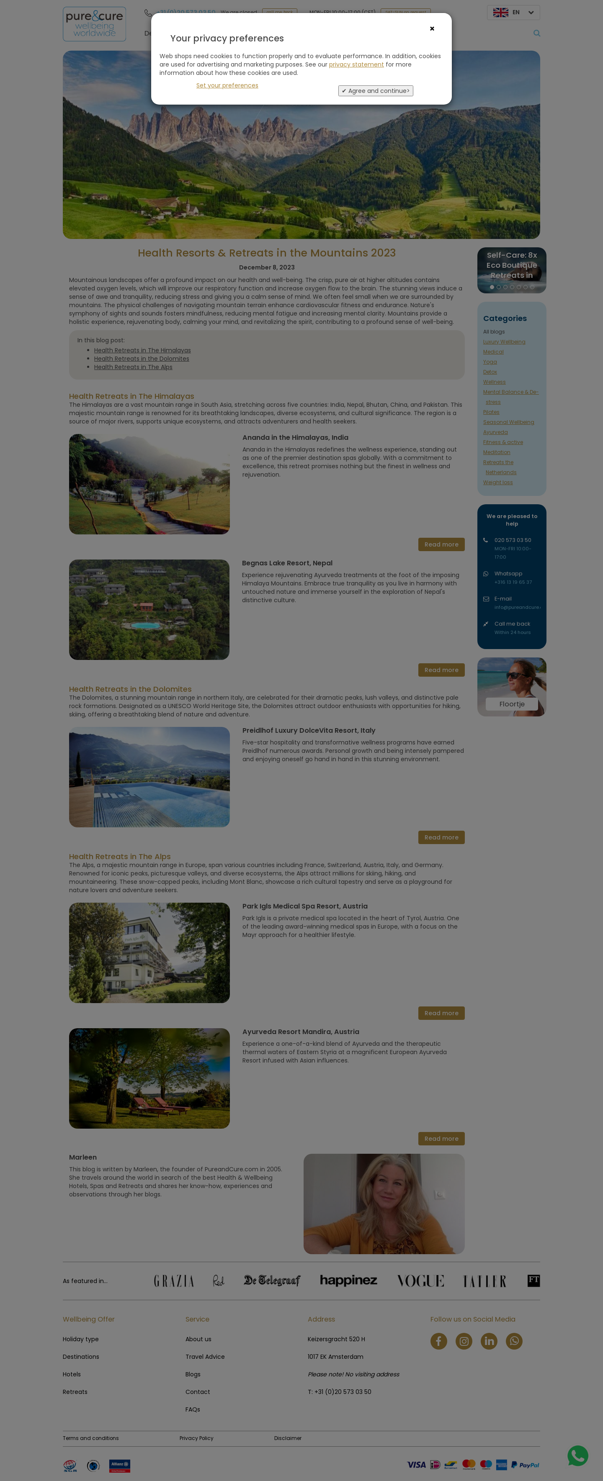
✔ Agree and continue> (376, 91)
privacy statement (356, 64)
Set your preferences (227, 85)
